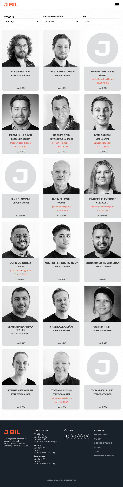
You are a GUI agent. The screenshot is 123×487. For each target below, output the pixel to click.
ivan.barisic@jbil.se (102, 143)
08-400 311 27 (20, 146)
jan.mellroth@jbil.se (61, 206)
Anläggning (9, 16)
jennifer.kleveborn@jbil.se (102, 206)
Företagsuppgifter (104, 456)
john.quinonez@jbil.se (20, 270)
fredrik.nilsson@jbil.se (20, 143)
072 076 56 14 (61, 146)
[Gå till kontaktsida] (80, 436)
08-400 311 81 (102, 210)
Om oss (98, 439)
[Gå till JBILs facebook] (66, 436)
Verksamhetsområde (53, 16)
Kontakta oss (101, 435)
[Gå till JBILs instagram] (86, 436)
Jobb (96, 451)
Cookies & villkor (103, 443)
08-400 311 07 (20, 274)
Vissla (97, 447)
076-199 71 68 (61, 210)
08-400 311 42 (102, 146)
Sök (84, 16)
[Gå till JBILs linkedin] (73, 436)
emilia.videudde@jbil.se (102, 79)
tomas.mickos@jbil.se (61, 398)
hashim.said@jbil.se (61, 143)
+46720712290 (102, 83)
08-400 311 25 (61, 402)
